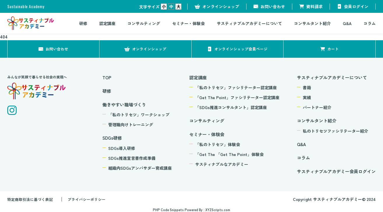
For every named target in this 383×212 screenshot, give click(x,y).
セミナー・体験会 (188, 23)
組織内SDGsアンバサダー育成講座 (140, 168)
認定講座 (107, 23)
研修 (83, 23)
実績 (307, 97)
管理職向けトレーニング (130, 124)
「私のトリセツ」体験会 (217, 144)
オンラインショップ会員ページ (241, 48)
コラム (369, 23)
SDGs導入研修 (121, 148)
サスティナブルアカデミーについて (249, 23)
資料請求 (314, 6)
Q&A (347, 23)
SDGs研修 (112, 138)
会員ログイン (356, 6)
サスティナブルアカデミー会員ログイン (336, 171)
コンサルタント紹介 (312, 23)
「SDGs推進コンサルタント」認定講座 (231, 107)
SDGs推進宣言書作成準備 (131, 158)
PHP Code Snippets (168, 209)
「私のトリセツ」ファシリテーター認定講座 (236, 87)
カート (333, 48)
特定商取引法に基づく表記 (31, 199)
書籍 (307, 87)
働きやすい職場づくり (124, 104)
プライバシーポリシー (91, 199)
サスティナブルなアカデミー (221, 164)
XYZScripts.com (217, 209)
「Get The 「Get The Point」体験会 (229, 154)
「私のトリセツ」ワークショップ (138, 115)
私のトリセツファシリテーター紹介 (335, 131)
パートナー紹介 (317, 107)
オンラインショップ (220, 6)
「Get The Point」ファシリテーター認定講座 (237, 97)
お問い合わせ (272, 6)
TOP (106, 77)
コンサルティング (143, 23)
